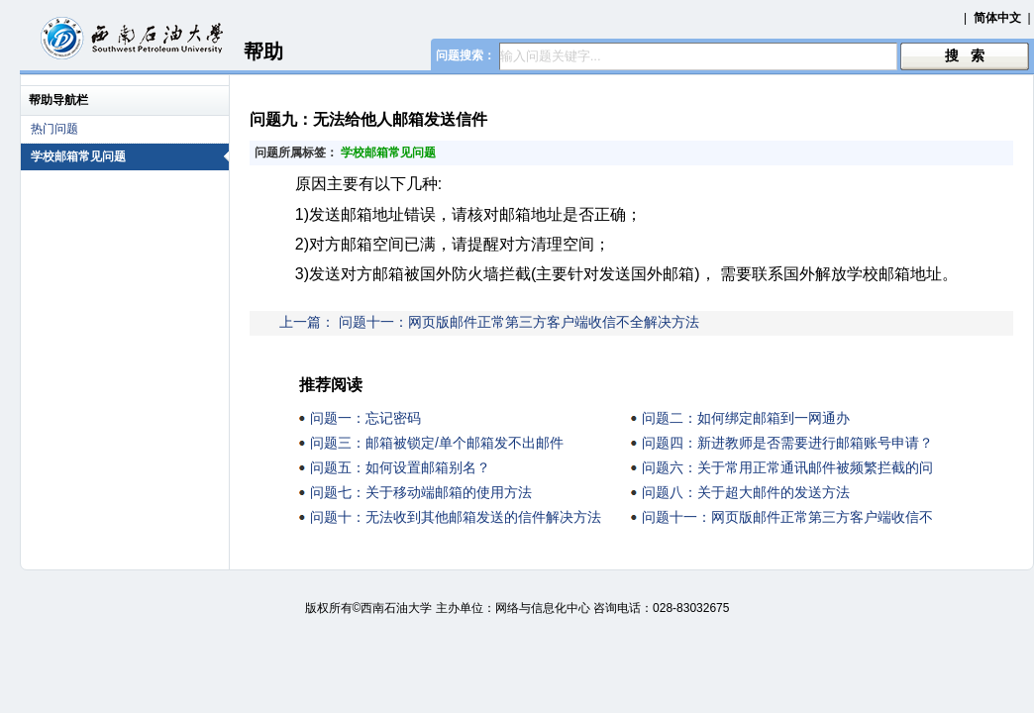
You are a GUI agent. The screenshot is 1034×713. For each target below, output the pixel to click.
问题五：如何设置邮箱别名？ (400, 467)
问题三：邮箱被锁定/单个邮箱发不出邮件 (437, 443)
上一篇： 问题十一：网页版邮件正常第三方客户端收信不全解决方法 (489, 322)
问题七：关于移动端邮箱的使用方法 (421, 492)
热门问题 (54, 129)
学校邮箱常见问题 (130, 156)
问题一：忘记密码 (365, 418)
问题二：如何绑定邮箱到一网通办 (746, 418)
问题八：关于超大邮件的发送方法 (746, 492)
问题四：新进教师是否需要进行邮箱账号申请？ (787, 443)
